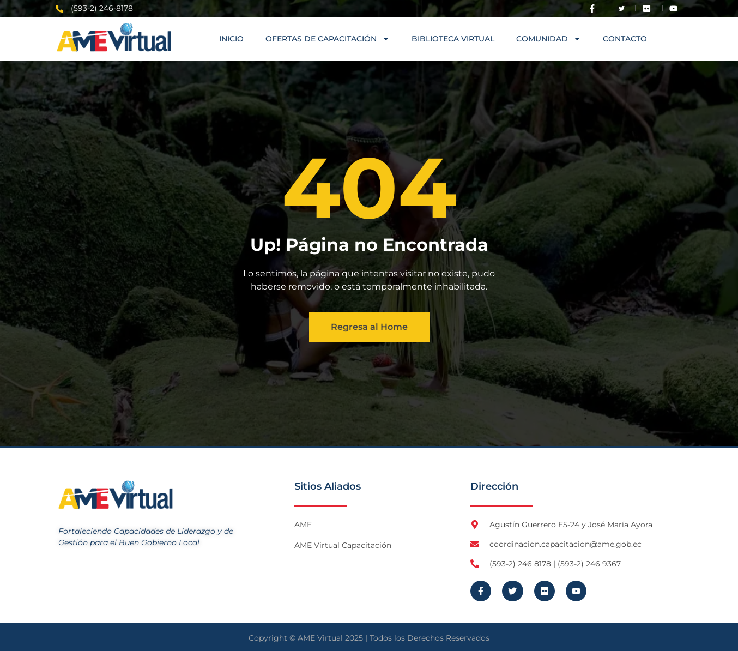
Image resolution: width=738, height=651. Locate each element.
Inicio (231, 39)
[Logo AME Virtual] (114, 37)
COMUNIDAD (548, 38)
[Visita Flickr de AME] (649, 8)
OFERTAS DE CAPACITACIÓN (327, 38)
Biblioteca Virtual (453, 39)
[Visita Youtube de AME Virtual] (675, 8)
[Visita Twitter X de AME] (621, 8)
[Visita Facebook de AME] (594, 8)
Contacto (625, 39)
